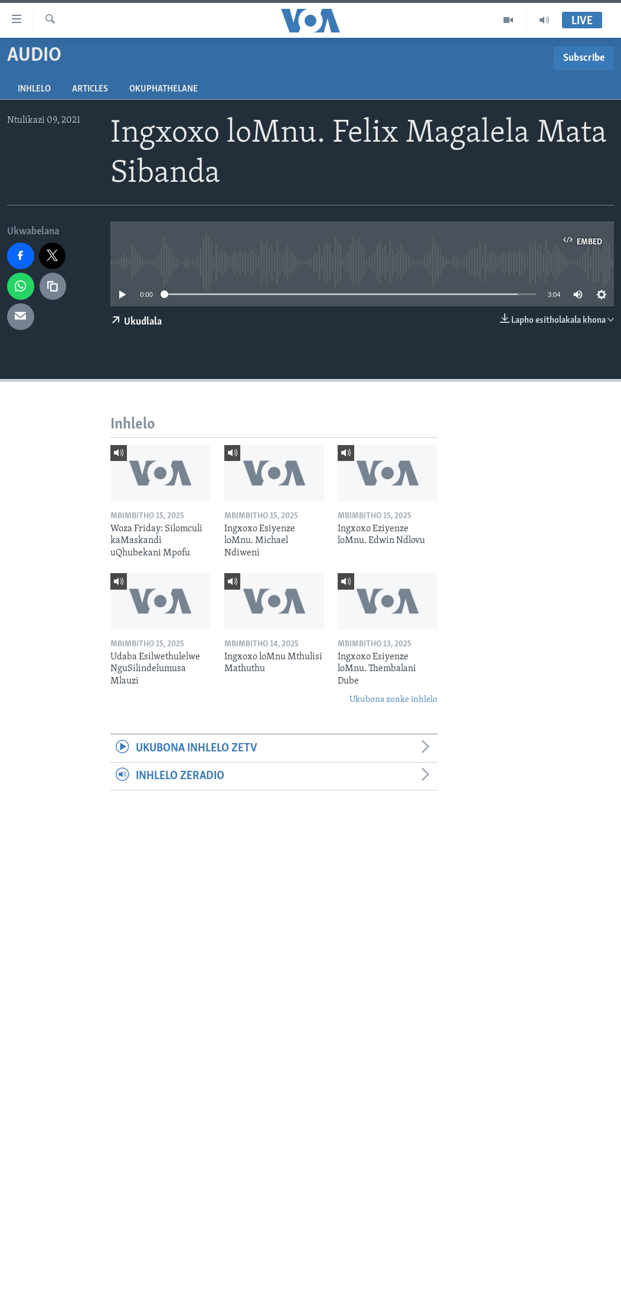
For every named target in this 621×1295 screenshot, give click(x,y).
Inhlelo (34, 89)
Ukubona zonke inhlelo (393, 699)
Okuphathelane (163, 89)
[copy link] (53, 286)
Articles (90, 89)
